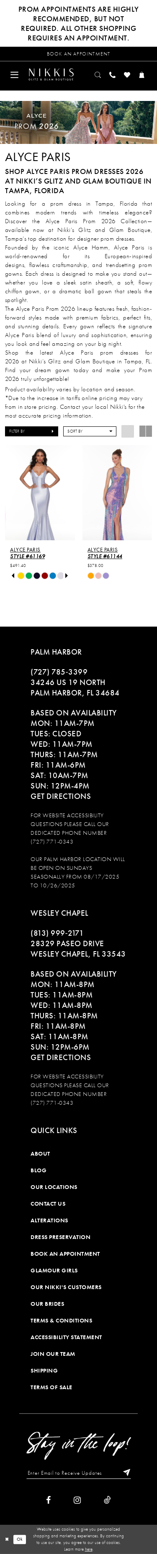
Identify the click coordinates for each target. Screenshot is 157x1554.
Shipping (44, 1370)
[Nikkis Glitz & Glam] (51, 74)
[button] (14, 74)
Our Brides (47, 1303)
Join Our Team (53, 1354)
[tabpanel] (21, 576)
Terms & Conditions (61, 1320)
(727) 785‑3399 (59, 672)
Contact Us (48, 1203)
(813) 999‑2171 (57, 933)
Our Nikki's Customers (66, 1287)
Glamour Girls (54, 1270)
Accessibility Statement (66, 1337)
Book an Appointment (65, 1253)
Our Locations (54, 1187)
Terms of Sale (51, 1387)
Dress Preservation (60, 1237)
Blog (38, 1170)
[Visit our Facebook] (48, 1500)
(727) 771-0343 (52, 841)
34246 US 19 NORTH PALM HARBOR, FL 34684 (75, 687)
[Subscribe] (124, 1473)
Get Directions (61, 796)
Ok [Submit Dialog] (20, 1539)
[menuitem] (14, 74)
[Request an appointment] (78, 54)
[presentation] (40, 492)
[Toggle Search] (98, 74)
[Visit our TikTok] (107, 1500)
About (40, 1153)
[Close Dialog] (7, 1539)
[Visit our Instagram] (77, 1500)
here (89, 1549)
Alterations (49, 1220)
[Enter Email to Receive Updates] (78, 1473)
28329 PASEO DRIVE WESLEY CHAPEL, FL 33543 (78, 948)
